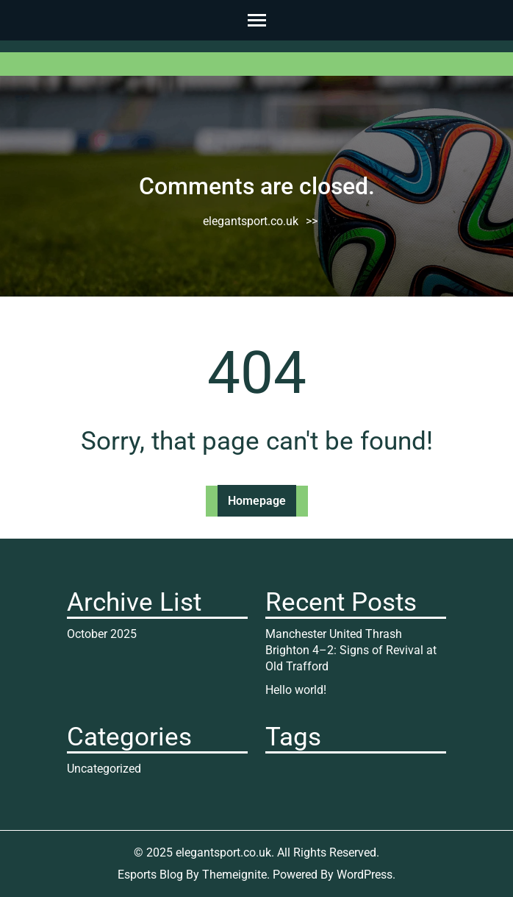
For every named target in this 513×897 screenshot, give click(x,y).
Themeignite (234, 875)
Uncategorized (104, 769)
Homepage (257, 501)
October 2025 (102, 634)
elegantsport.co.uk (250, 221)
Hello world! (295, 690)
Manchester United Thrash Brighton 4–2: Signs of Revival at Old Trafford (351, 650)
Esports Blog (150, 875)
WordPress (364, 875)
